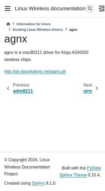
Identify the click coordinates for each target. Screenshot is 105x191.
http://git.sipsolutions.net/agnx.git (35, 71)
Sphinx (38, 183)
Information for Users (33, 24)
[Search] (89, 8)
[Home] (8, 24)
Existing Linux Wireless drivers (38, 30)
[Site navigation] (7, 8)
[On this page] (102, 8)
